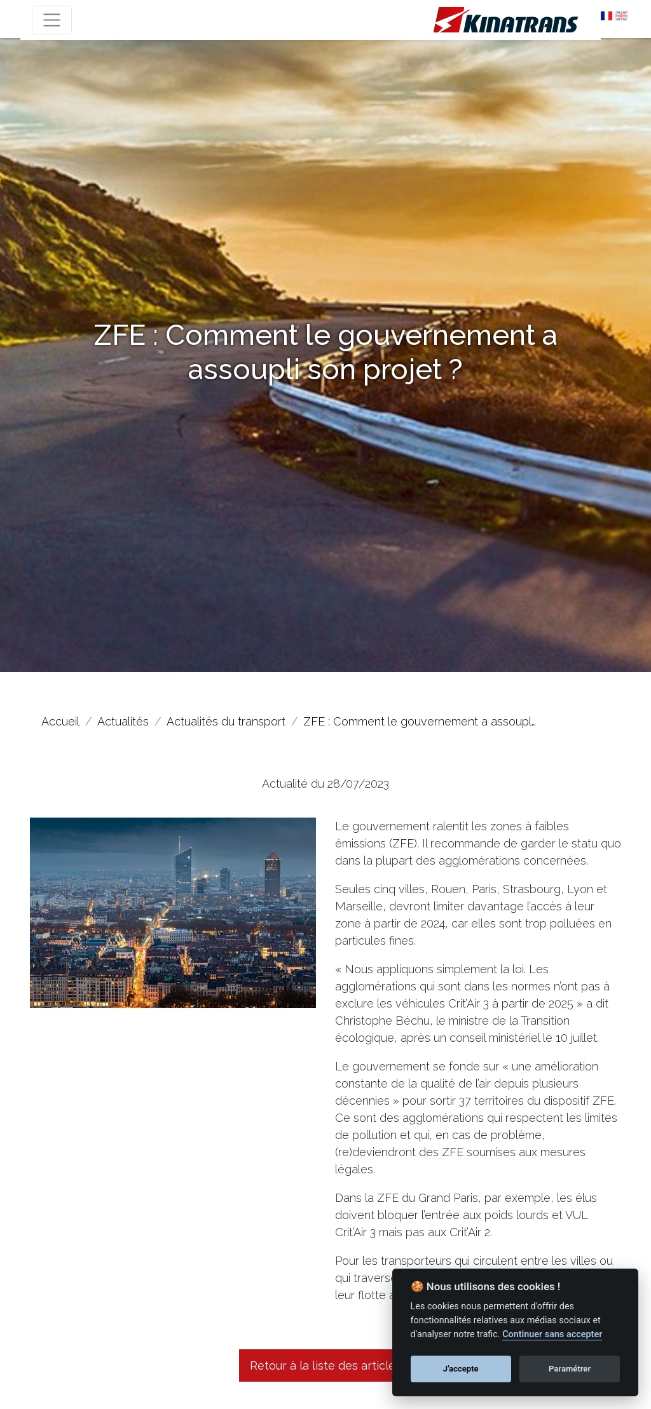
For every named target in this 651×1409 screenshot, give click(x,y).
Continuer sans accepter (552, 1334)
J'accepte (461, 1368)
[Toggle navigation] (52, 20)
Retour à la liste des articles (325, 1365)
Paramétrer (570, 1368)
